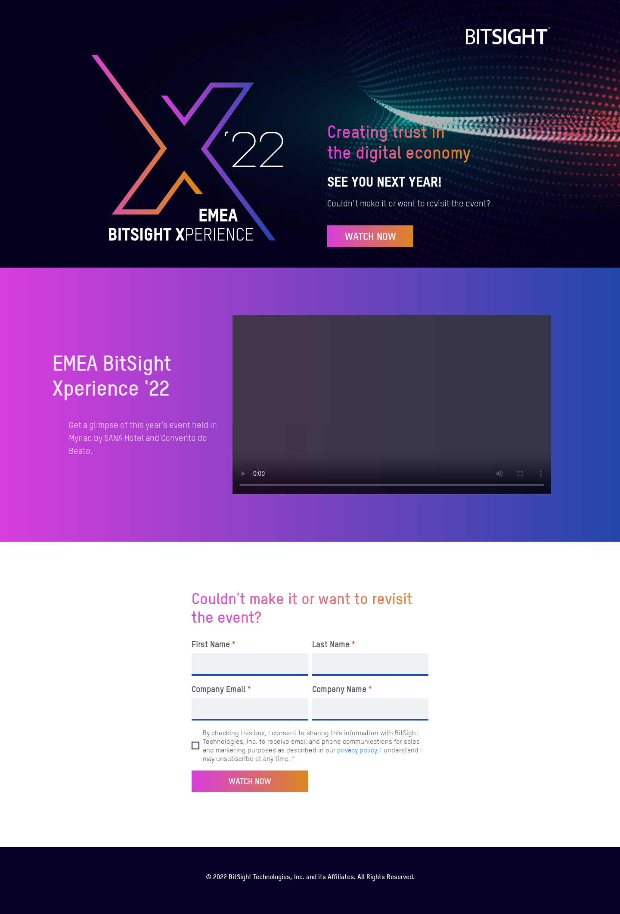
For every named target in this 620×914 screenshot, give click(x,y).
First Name (214, 644)
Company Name (342, 689)
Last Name (334, 644)
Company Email (222, 689)
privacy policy (357, 750)
